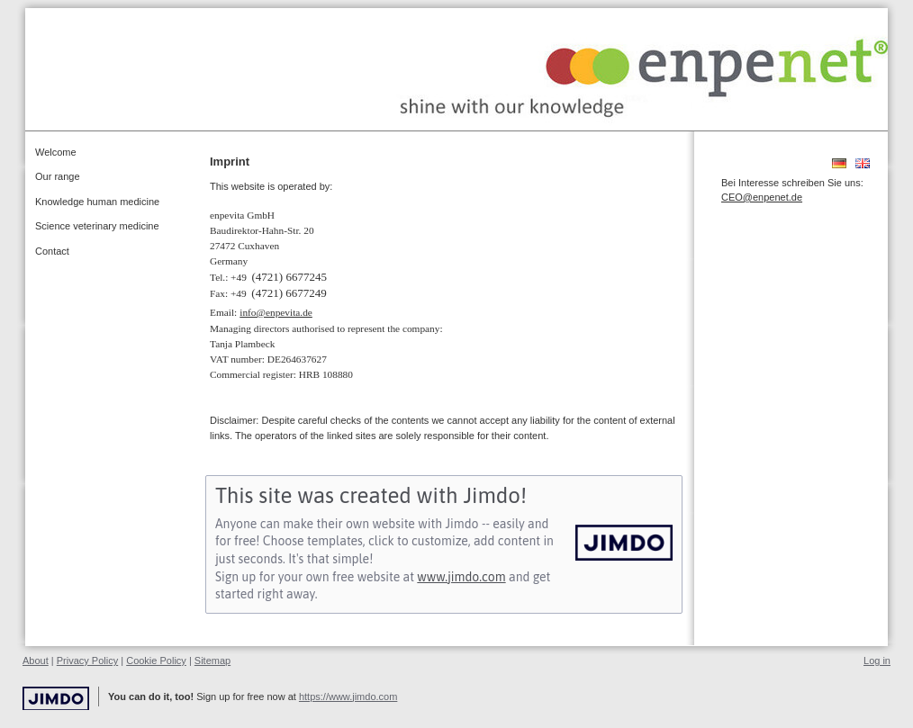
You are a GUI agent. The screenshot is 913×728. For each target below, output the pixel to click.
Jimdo (56, 699)
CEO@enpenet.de (761, 197)
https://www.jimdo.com (348, 696)
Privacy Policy (87, 660)
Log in (876, 660)
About (36, 660)
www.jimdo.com (461, 577)
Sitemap (212, 660)
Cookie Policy (156, 660)
